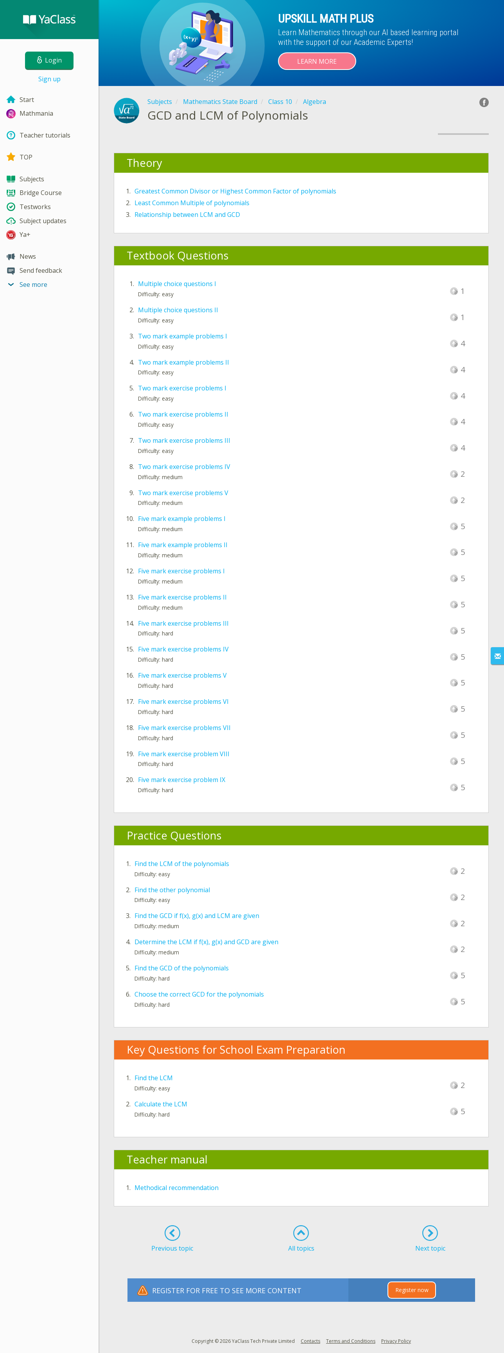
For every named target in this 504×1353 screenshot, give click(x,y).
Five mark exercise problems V (182, 675)
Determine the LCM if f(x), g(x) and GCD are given (206, 942)
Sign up (49, 79)
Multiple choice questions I (177, 283)
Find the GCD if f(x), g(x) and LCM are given (197, 915)
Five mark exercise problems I (181, 571)
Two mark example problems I (182, 336)
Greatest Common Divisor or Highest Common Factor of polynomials (235, 191)
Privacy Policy (396, 1341)
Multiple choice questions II (178, 310)
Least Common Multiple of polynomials (192, 203)
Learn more (317, 61)
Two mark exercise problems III (184, 440)
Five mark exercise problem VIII (184, 754)
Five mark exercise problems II (182, 597)
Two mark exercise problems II (183, 414)
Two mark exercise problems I (182, 388)
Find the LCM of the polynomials (182, 863)
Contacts (310, 1341)
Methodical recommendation (177, 1187)
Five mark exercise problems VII (184, 727)
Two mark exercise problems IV (184, 466)
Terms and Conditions (350, 1341)
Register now (412, 1290)
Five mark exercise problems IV (183, 649)
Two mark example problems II (183, 362)
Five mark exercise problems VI (183, 701)
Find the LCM (154, 1078)
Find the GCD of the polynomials (182, 968)
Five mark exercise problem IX (181, 779)
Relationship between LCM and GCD (187, 214)
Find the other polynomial (172, 890)
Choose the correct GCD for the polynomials (199, 994)
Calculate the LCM (161, 1104)
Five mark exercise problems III (183, 623)
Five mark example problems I (182, 518)
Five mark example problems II (183, 544)
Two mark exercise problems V (183, 493)
